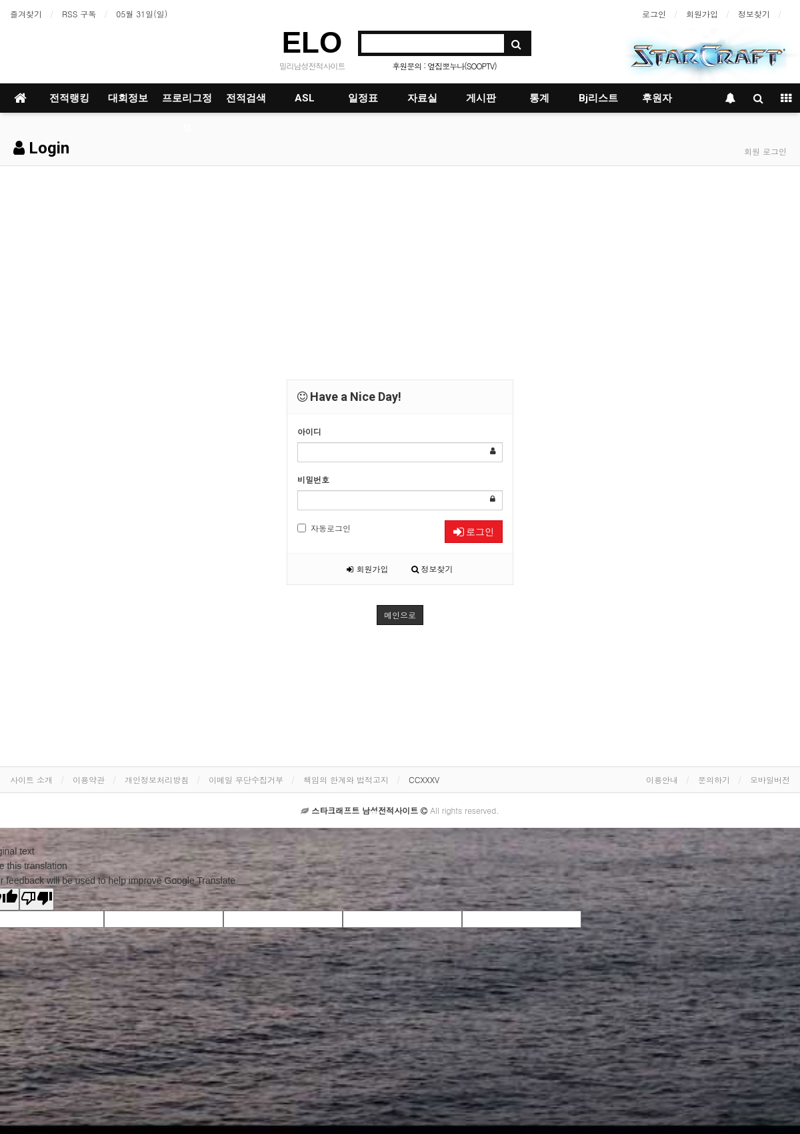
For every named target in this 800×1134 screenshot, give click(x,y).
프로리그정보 (187, 102)
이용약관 (89, 779)
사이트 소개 (31, 779)
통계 (539, 98)
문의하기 (714, 779)
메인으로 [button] (400, 614)
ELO (312, 42)
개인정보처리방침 (157, 779)
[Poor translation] (36, 899)
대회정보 (128, 98)
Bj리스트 (598, 98)
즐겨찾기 (26, 13)
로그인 (654, 13)
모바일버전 (770, 779)
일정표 (363, 98)
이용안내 (662, 779)
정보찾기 (754, 13)
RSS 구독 (79, 13)
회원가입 (702, 13)
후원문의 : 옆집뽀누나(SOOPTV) (444, 65)
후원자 (657, 98)
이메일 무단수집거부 (246, 779)
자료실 (422, 98)
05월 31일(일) (141, 13)
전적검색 (246, 98)
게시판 (481, 98)
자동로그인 (324, 528)
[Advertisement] (400, 266)
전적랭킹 (69, 98)
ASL (305, 98)
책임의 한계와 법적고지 (346, 779)
